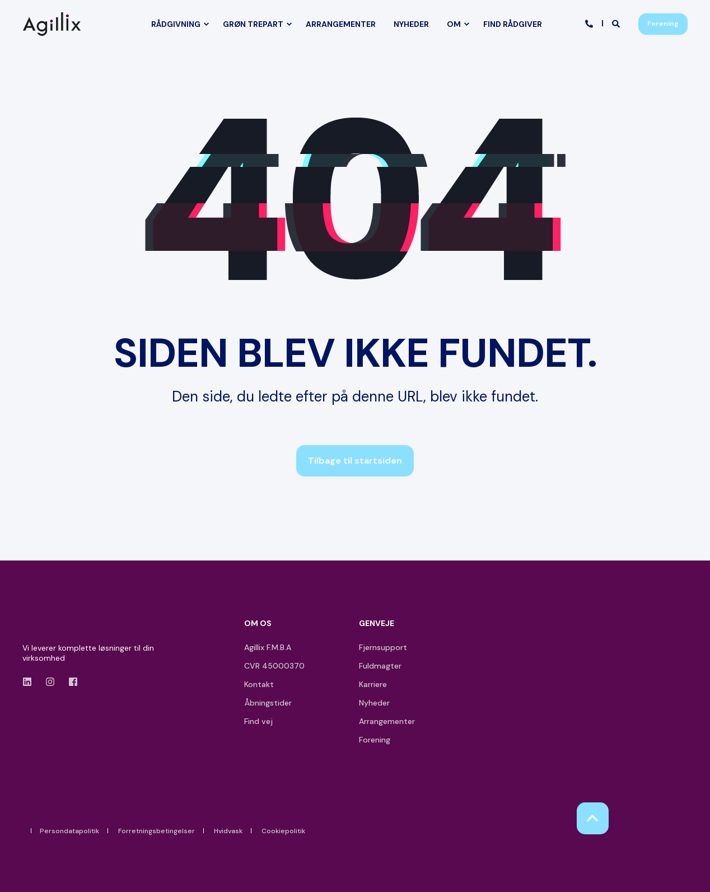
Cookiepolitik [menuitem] (283, 831)
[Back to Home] (54, 24)
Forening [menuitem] (374, 740)
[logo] (54, 625)
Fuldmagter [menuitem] (380, 666)
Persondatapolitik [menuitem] (69, 831)
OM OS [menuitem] (258, 623)
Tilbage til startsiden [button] (355, 460)
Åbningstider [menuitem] (268, 703)
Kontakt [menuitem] (259, 684)
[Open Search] (617, 23)
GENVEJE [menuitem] (376, 623)
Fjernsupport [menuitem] (383, 647)
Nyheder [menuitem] (374, 703)
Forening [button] (663, 23)
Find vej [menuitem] (258, 721)
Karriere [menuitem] (373, 684)
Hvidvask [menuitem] (228, 831)
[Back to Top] (593, 818)
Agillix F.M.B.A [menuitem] (267, 647)
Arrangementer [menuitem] (387, 721)
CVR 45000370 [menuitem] (274, 666)
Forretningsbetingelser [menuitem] (156, 831)
